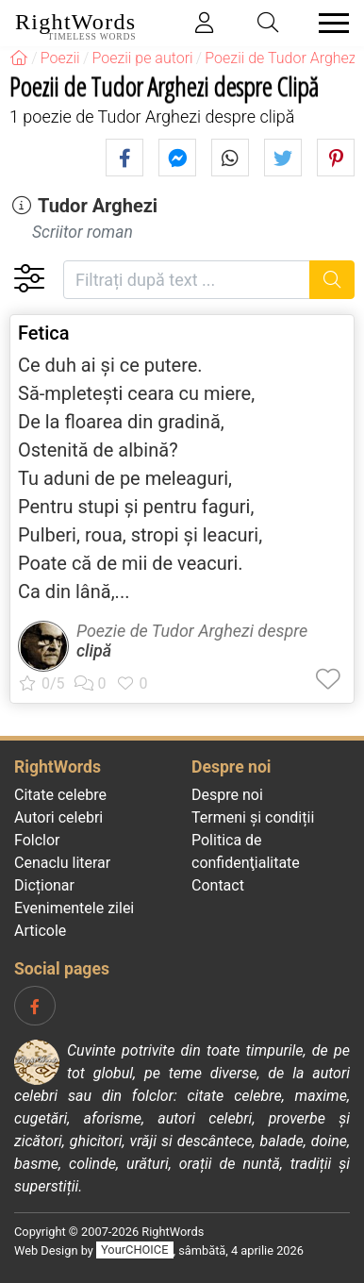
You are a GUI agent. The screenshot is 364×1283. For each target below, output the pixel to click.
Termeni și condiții (252, 817)
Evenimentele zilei (74, 908)
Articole (40, 931)
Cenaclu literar (62, 863)
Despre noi (227, 795)
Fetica (44, 333)
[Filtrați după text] (186, 279)
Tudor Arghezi (97, 205)
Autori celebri (58, 817)
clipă (93, 650)
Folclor (37, 840)
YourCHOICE (134, 1250)
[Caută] (332, 279)
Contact (217, 885)
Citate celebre (60, 795)
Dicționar (44, 885)
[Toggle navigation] (328, 23)
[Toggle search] (268, 23)
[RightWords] (18, 58)
